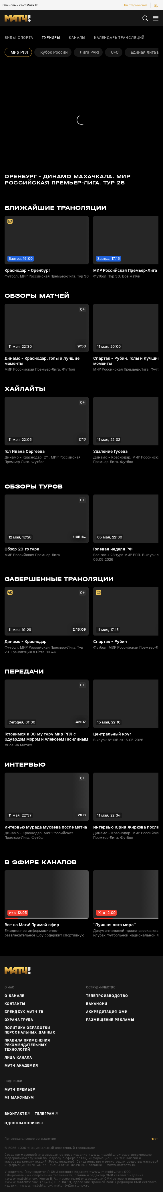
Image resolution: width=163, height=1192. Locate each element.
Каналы (77, 37)
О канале (14, 996)
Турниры (51, 37)
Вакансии (96, 1004)
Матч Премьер (20, 1089)
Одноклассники (22, 1123)
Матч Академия (21, 1065)
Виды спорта (19, 37)
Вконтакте (16, 1113)
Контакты (15, 1004)
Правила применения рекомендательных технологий (27, 1045)
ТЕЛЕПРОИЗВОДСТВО (107, 996)
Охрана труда (19, 1020)
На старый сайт (135, 5)
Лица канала (18, 1057)
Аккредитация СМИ (107, 1012)
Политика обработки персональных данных (30, 1030)
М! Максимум (19, 1097)
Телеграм (45, 1113)
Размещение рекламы (110, 1020)
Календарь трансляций (119, 37)
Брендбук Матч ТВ (24, 1012)
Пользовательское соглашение (30, 1139)
